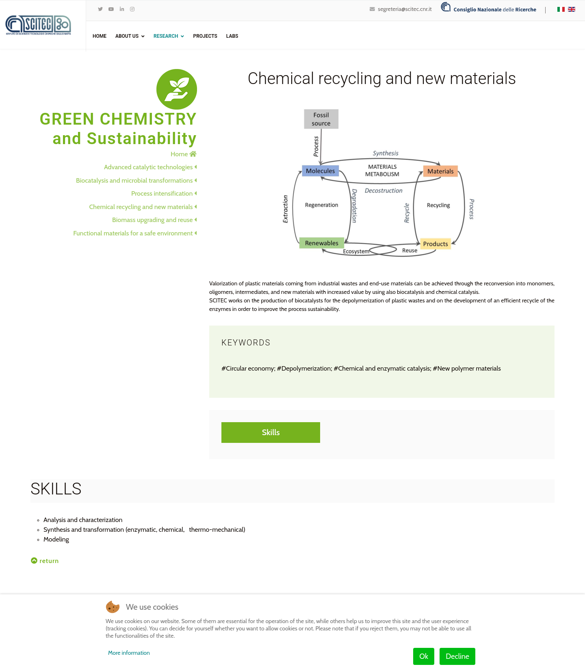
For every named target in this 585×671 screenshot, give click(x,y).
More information (129, 652)
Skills (271, 432)
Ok (423, 656)
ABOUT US (127, 36)
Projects (205, 36)
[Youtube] (111, 9)
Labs (232, 36)
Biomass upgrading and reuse (154, 220)
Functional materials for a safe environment (135, 233)
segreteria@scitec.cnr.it (404, 9)
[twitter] (100, 9)
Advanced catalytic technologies (150, 167)
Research (166, 36)
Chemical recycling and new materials (143, 207)
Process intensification (164, 193)
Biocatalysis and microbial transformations (136, 180)
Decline (457, 656)
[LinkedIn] (122, 9)
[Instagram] (132, 9)
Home (99, 36)
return (45, 561)
